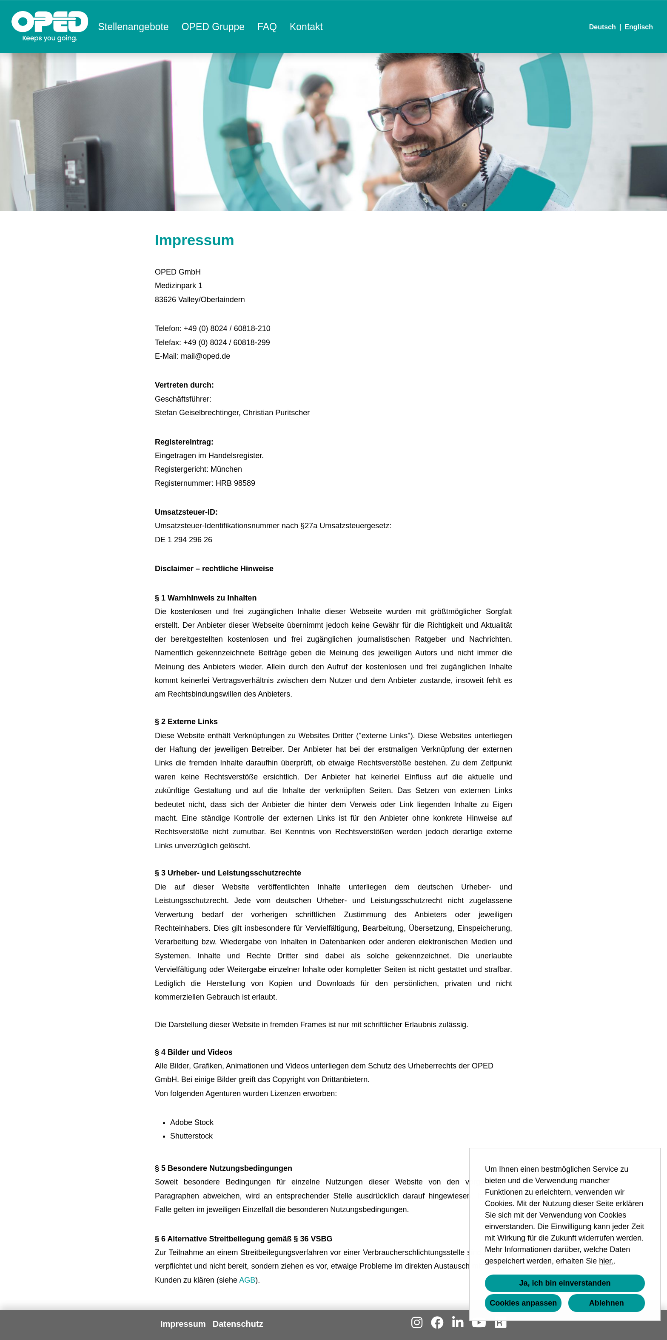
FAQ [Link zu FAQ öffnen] (267, 26)
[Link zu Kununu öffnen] (500, 1323)
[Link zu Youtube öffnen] (479, 1323)
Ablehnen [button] (606, 1303)
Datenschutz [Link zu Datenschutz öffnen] (238, 1324)
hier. (606, 1261)
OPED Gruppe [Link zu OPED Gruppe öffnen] (213, 26)
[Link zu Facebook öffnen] (437, 1323)
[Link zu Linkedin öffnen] (457, 1323)
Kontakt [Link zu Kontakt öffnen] (306, 26)
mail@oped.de (205, 356)
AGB (247, 1280)
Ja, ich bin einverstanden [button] (564, 1283)
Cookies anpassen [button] (523, 1303)
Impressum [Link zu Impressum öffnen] (183, 1324)
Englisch (638, 27)
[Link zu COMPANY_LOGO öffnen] (50, 26)
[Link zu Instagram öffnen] (417, 1323)
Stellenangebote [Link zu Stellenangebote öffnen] (133, 26)
